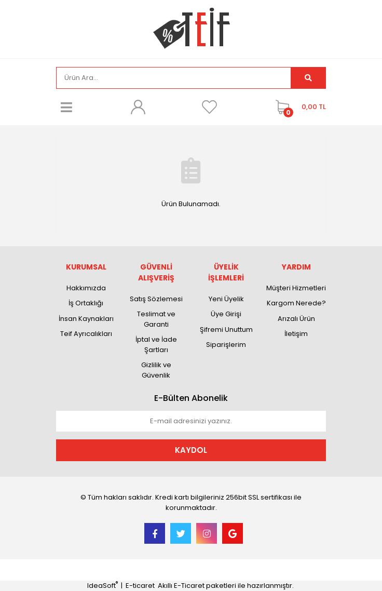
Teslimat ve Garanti (156, 319)
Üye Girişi (226, 314)
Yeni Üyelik (226, 299)
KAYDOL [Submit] (191, 450)
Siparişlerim (226, 345)
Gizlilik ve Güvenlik (156, 370)
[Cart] (298, 107)
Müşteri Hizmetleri (296, 288)
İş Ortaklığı (86, 303)
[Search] (174, 78)
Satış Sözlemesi (156, 299)
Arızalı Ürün (296, 319)
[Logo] (191, 28)
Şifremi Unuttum (226, 329)
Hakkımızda (86, 288)
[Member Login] (138, 107)
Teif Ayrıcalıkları (86, 334)
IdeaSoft (102, 585)
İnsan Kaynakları (86, 319)
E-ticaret (140, 585)
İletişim (296, 334)
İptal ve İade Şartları (156, 344)
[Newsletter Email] (191, 421)
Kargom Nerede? (296, 303)
